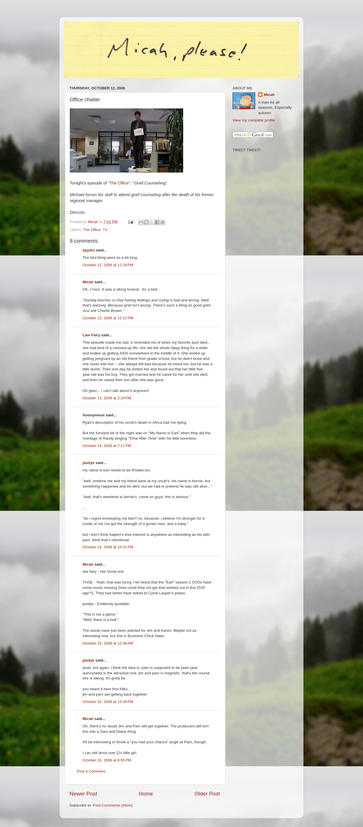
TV (105, 230)
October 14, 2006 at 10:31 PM (108, 547)
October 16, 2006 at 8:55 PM (107, 760)
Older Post (207, 794)
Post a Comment (91, 771)
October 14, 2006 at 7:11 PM (107, 446)
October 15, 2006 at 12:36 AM (108, 643)
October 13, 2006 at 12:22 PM (108, 318)
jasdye (88, 463)
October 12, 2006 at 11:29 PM (108, 265)
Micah (88, 282)
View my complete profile (254, 120)
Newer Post (83, 794)
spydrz (89, 250)
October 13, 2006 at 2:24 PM (107, 398)
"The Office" (119, 183)
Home (146, 794)
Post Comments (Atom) (113, 805)
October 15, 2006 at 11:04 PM (108, 702)
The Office (92, 230)
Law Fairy (91, 335)
